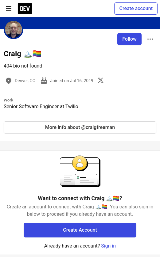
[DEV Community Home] (25, 8)
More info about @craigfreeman (80, 127)
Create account (136, 8)
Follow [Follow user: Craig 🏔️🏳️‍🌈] (129, 39)
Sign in (108, 246)
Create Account (80, 230)
